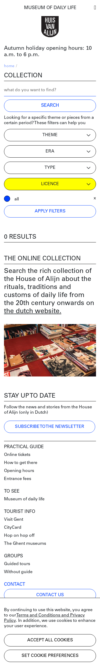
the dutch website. (32, 311)
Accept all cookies (50, 640)
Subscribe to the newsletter (49, 427)
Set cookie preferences (50, 656)
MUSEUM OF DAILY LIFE (50, 8)
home (9, 66)
